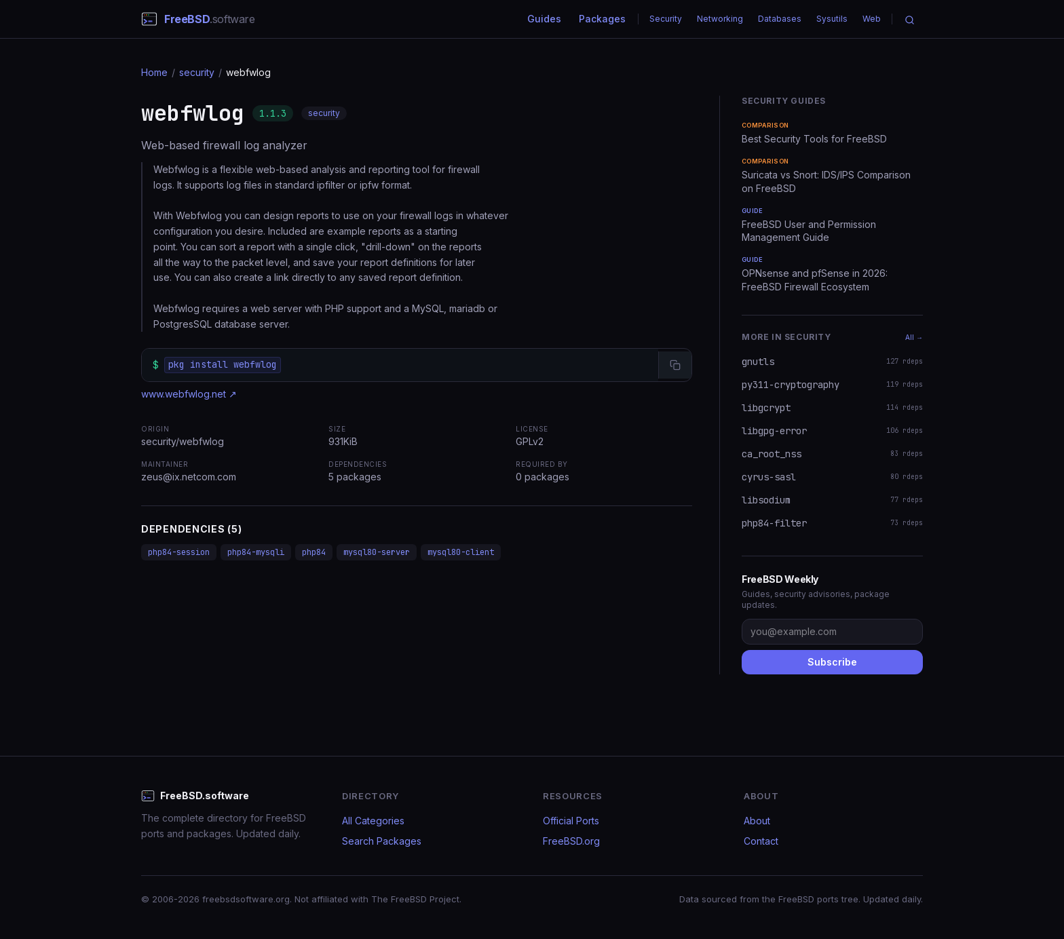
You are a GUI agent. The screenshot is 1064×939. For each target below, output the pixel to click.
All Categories (373, 820)
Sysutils (832, 19)
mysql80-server (376, 552)
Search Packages (381, 841)
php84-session (179, 552)
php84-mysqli (255, 552)
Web (871, 19)
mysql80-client (461, 552)
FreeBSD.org (571, 841)
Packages (602, 18)
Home (154, 72)
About (757, 820)
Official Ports (571, 820)
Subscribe (832, 662)
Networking (720, 19)
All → (914, 337)
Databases (779, 19)
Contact (761, 841)
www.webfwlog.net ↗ (189, 394)
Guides (544, 18)
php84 (314, 552)
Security (665, 19)
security (196, 72)
